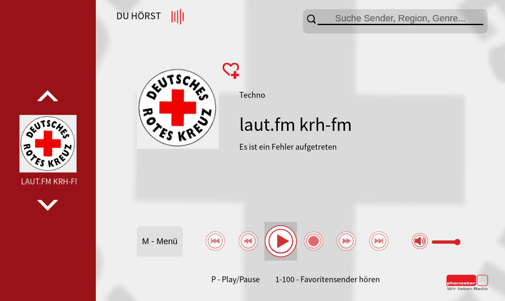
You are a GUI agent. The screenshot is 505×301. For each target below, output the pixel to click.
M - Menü (159, 241)
